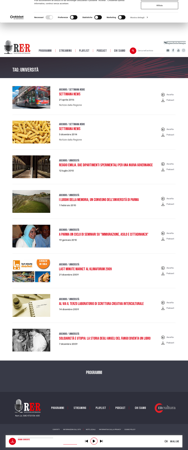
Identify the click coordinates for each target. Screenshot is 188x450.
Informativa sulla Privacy (110, 433)
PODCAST (102, 54)
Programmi (45, 54)
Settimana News (69, 97)
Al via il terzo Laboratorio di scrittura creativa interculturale (101, 307)
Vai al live (174, 441)
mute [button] (166, 441)
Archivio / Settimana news (72, 93)
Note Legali (91, 433)
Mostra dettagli (137, 36)
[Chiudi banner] (184, 4)
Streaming (65, 54)
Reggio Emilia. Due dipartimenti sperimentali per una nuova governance (106, 168)
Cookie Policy (129, 433)
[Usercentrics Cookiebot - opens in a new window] (16, 36)
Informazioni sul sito (72, 433)
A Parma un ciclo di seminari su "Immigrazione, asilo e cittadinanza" (103, 237)
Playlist (84, 54)
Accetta (159, 7)
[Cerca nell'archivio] (150, 54)
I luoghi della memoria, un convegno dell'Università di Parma (99, 203)
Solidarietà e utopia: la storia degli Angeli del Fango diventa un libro (105, 341)
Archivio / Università (69, 164)
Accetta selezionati (159, 15)
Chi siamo (119, 54)
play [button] (94, 441)
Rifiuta (160, 24)
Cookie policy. (114, 16)
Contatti (56, 433)
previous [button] (86, 441)
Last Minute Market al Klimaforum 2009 (85, 272)
